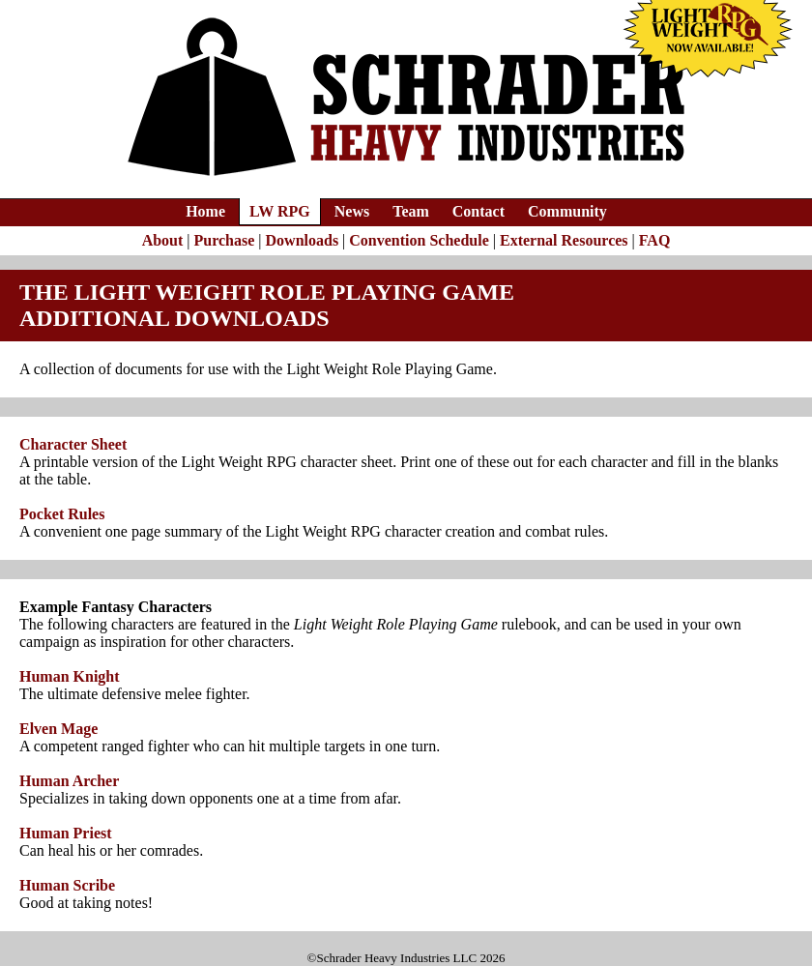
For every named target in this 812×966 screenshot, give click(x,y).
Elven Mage (58, 728)
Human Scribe (67, 885)
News (351, 211)
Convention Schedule (418, 240)
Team (410, 211)
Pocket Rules (61, 514)
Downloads (302, 240)
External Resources (564, 240)
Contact (478, 211)
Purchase (224, 240)
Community (567, 211)
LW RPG (279, 211)
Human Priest (65, 833)
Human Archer (69, 781)
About (163, 240)
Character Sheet (73, 444)
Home (205, 211)
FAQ (655, 240)
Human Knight (69, 676)
